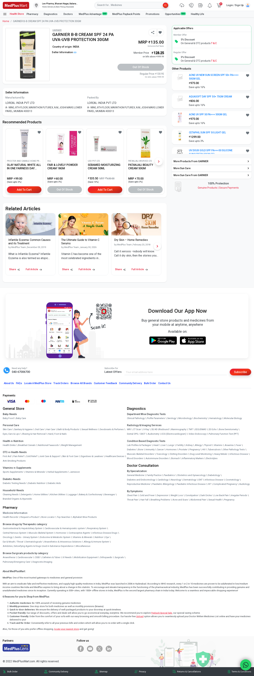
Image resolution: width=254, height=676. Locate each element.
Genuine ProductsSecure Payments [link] (218, 187)
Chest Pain (132, 495)
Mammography (178, 429)
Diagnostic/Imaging (42, 562)
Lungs (171, 445)
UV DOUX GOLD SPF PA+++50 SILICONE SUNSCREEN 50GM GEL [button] (211, 152)
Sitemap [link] (103, 671)
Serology (171, 418)
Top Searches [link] (63, 517)
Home (6, 21)
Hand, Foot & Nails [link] (57, 434)
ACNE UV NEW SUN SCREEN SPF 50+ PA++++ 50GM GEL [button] (214, 77)
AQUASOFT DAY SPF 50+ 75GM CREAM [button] (210, 96)
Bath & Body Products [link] (68, 429)
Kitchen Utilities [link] (57, 494)
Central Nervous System (14, 533)
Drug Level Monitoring (201, 454)
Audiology (244, 484)
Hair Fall (144, 500)
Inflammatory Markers (193, 458)
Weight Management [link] (71, 445)
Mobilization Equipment (86, 557)
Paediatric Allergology (163, 484)
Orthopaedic (106, 557)
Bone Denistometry (228, 429)
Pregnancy (194, 449)
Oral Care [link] (39, 429)
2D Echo (213, 429)
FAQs (19, 383)
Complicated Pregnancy (225, 484)
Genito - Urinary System (26, 537)
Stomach (175, 458)
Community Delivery (130, 383)
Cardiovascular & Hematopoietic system (65, 528)
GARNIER (57, 30)
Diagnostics (51, 14)
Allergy (198, 445)
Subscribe (240, 372)
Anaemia (229, 445)
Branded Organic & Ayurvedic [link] (17, 498)
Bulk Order (150, 383)
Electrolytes (212, 458)
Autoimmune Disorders (157, 458)
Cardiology (163, 479)
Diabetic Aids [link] (54, 483)
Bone (140, 449)
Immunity (150, 449)
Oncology (7, 537)
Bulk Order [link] (12, 671)
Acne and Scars (180, 500)
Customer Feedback (105, 383)
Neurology (176, 479)
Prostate (183, 449)
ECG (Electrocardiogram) (174, 434)
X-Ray (146, 429)
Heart (156, 445)
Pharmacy (32, 14)
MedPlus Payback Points (126, 14)
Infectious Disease (239, 454)
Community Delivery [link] (58, 671)
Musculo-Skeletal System (41, 533)
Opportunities (175, 13)
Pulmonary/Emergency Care (16, 562)
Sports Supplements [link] (13, 472)
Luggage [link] (72, 494)
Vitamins (218, 445)
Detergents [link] (26, 494)
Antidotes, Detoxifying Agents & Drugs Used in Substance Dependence (38, 546)
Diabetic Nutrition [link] (36, 483)
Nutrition (99, 537)
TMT (191, 429)
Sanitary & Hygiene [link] (23, 429)
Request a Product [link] (29, 517)
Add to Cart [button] (24, 189)
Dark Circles (206, 495)
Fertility (180, 445)
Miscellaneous (83, 546)
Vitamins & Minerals (82, 537)
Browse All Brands (81, 383)
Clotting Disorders (179, 454)
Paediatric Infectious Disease (191, 484)
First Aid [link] (7, 456)
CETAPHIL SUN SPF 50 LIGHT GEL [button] (207, 132)
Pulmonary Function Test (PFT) (224, 434)
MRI (129, 429)
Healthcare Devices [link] (114, 456)
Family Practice (154, 475)
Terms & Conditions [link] (241, 671)
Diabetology (214, 475)
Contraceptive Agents (79, 533)
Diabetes (131, 449)
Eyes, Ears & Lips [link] (11, 434)
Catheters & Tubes (51, 557)
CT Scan (137, 429)
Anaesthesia (9, 557)
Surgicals (119, 557)
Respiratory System (96, 528)
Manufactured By (14, 97)
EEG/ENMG (200, 429)
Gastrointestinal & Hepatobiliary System (22, 528)
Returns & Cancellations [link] (189, 671)
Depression (162, 495)
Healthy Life (197, 14)
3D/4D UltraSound (160, 429)
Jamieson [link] (75, 472)
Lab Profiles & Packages (139, 445)
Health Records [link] (10, 517)
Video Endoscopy (197, 434)
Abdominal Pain (198, 500)
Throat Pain (132, 500)
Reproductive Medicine (138, 484)
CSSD (37, 557)
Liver (163, 445)
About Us (9, 383)
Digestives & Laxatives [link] (92, 456)
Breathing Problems (160, 500)
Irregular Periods (239, 495)
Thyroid (207, 445)
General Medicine (135, 475)
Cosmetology (232, 479)
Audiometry (153, 434)
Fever (238, 445)
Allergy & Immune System (96, 541)
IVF (209, 484)
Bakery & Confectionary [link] (90, 494)
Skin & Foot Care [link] (70, 456)
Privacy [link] (142, 671)
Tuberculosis (214, 449)
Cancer (160, 449)
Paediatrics (169, 475)
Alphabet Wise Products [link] (85, 517)
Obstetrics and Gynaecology (191, 475)
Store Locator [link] (48, 517)
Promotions (152, 14)
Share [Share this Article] (14, 269)
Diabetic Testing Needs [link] (14, 483)
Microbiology (185, 418)
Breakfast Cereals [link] (27, 445)
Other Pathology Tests (234, 449)
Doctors (68, 14)
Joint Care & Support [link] (49, 456)
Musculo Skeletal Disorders (140, 454)
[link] (16, 5)
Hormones (61, 533)
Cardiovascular (25, 557)
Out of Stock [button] (141, 67)
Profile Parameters (156, 418)
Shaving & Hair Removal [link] (34, 434)
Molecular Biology (233, 418)
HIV (204, 449)
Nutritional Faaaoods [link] (48, 445)
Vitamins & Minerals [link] (35, 472)
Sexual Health (215, 500)
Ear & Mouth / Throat (13, 541)
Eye (107, 537)
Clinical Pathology (136, 418)
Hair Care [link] (50, 429)
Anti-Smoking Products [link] (14, 460)
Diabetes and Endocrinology (141, 479)
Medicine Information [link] (15, 513)
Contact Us (164, 383)
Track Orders (61, 383)
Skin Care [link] (7, 429)
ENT (200, 479)
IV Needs (67, 557)
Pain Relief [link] (18, 456)
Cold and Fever (147, 495)
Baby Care (21, 418)
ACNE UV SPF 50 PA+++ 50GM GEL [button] (208, 114)
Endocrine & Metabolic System (55, 537)
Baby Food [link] (8, 418)
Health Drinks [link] (9, 445)
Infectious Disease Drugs (104, 533)
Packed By (93, 97)
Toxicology (161, 454)
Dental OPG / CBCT (136, 434)
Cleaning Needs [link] (11, 494)
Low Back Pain (221, 495)
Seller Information (64, 52)
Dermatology (189, 479)
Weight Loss (177, 495)
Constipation (191, 495)
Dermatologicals (34, 541)
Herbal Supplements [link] (57, 472)
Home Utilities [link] (41, 494)
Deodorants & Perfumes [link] (112, 429)
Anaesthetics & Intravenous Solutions (63, 541)
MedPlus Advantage (93, 13)
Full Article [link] (34, 269)
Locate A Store (37, 383)
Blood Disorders (135, 458)
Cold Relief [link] (31, 456)
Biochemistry (200, 418)
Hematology (215, 418)
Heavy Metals (220, 454)
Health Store (13, 14)
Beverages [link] (109, 494)
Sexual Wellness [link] (90, 429)
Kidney (189, 445)
